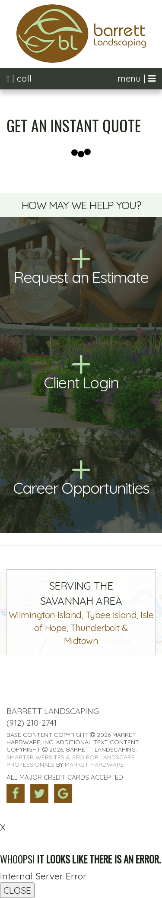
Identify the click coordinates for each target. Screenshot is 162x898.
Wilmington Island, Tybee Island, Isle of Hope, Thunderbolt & (81, 612)
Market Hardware (94, 764)
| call (19, 78)
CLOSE (17, 890)
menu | (137, 78)
